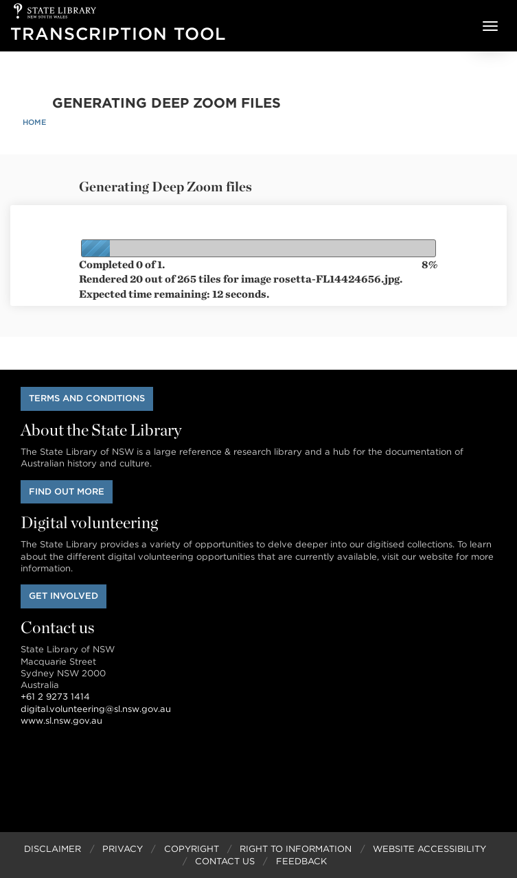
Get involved (63, 596)
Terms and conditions (87, 398)
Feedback (301, 861)
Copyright (191, 849)
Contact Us (225, 861)
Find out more (66, 491)
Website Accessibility (429, 849)
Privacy (122, 849)
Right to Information (296, 849)
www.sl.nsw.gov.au (61, 720)
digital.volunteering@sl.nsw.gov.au (96, 709)
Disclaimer (52, 849)
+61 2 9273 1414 (55, 696)
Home (34, 122)
